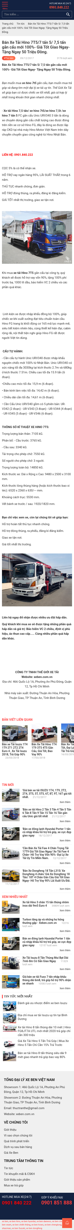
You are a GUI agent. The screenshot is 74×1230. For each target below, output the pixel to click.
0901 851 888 (56, 1203)
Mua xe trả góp (13, 1185)
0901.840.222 (59, 7)
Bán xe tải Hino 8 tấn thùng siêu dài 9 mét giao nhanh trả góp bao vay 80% (42, 1055)
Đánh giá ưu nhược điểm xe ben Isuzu (42, 1003)
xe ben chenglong (53, 1224)
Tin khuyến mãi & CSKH (19, 1174)
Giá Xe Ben (11, 1152)
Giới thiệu (10, 1130)
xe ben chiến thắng (21, 1224)
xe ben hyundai (28, 1221)
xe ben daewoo (44, 1221)
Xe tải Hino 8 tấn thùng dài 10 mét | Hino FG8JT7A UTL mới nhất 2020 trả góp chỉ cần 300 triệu (44, 1031)
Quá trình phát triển (16, 1141)
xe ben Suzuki (18, 1228)
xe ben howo (37, 1224)
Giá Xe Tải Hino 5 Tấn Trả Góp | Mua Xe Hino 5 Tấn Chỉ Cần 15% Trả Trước (43, 1043)
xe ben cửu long (59, 1221)
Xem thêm (65, 802)
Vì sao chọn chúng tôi (18, 1135)
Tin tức (20, 23)
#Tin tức (8, 58)
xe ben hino (14, 1221)
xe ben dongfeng (34, 1228)
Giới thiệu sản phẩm (17, 1179)
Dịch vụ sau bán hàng (18, 1147)
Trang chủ (7, 23)
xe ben (5, 1221)
